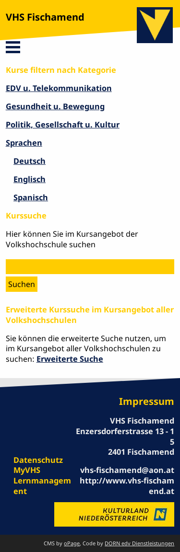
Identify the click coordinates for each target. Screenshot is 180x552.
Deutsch (29, 161)
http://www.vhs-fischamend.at (127, 485)
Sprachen (24, 143)
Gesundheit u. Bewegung (55, 106)
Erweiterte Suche (69, 359)
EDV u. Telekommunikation (59, 88)
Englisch (29, 179)
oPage (72, 543)
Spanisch (30, 197)
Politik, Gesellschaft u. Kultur (63, 124)
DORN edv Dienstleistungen (139, 543)
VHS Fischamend (45, 17)
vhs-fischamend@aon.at (127, 470)
